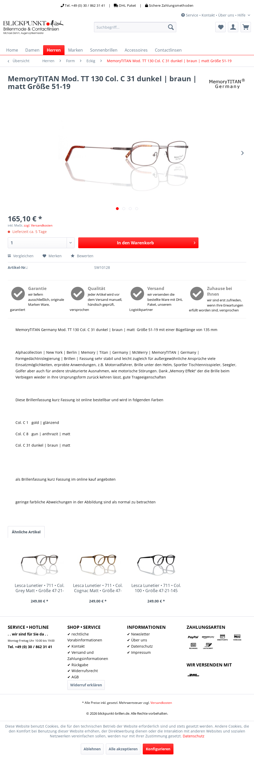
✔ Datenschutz (140, 646)
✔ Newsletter (138, 634)
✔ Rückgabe (77, 664)
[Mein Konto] (233, 27)
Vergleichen (21, 255)
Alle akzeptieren (123, 748)
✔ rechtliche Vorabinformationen (84, 637)
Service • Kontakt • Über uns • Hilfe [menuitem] (214, 15)
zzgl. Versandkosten (38, 225)
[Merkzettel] (220, 27)
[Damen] (32, 50)
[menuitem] (135, 27)
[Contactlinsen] (168, 50)
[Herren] (54, 50)
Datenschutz (193, 736)
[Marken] (75, 50)
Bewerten (82, 255)
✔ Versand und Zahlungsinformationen (87, 655)
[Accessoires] (136, 50)
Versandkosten (161, 702)
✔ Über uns (137, 640)
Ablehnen (92, 748)
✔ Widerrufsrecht (82, 670)
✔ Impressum (139, 652)
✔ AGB (73, 676)
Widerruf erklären (86, 684)
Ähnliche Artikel (26, 531)
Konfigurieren (158, 748)
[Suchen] (170, 27)
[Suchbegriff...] (135, 27)
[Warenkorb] (246, 27)
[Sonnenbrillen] (103, 50)
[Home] (12, 50)
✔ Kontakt (76, 646)
